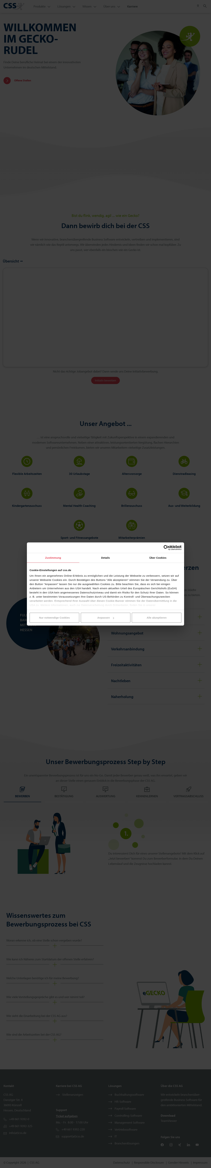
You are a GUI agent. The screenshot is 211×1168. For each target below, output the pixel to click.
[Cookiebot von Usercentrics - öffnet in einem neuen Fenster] (166, 547)
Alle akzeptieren (156, 617)
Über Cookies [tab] (157, 557)
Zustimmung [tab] (53, 557)
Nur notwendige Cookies (54, 617)
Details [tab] (105, 557)
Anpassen (105, 617)
